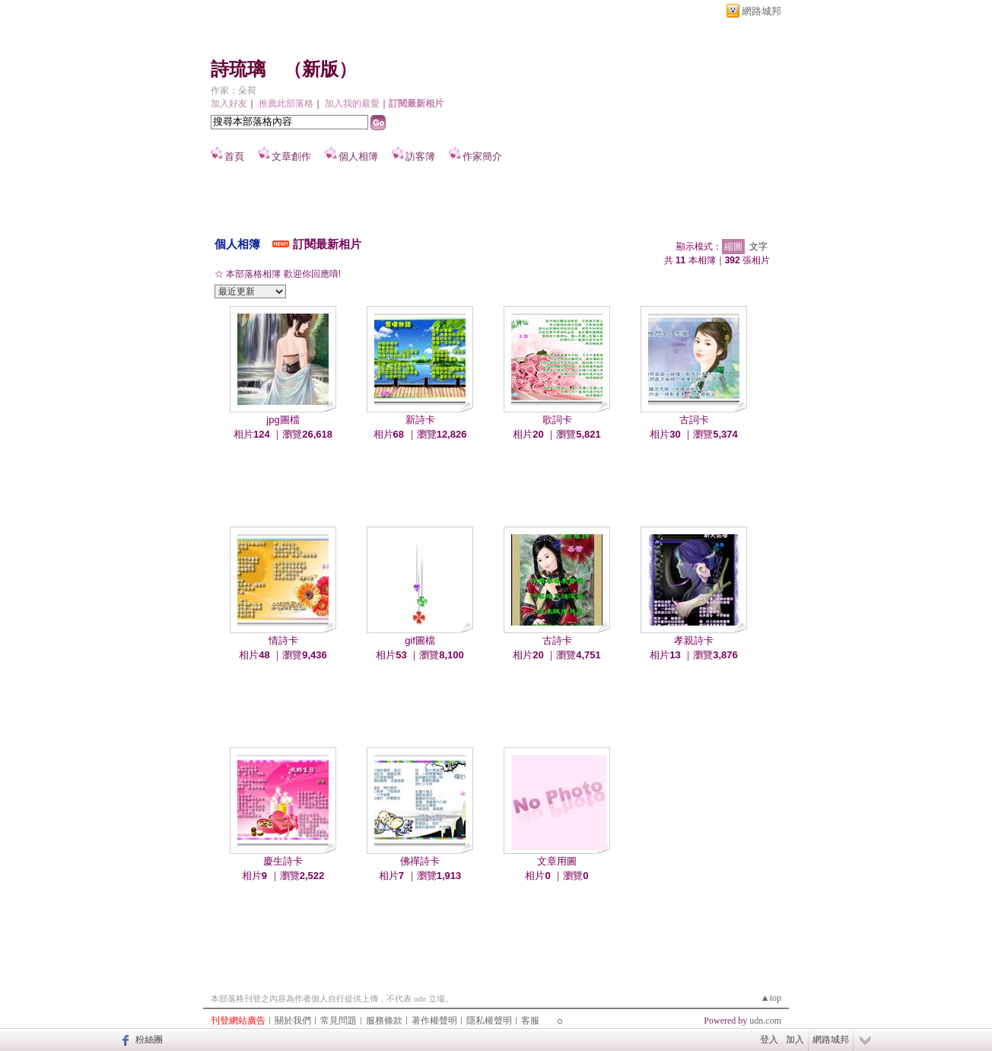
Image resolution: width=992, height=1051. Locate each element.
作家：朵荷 (233, 90)
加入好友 (229, 103)
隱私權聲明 (489, 1020)
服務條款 (384, 1020)
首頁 (234, 156)
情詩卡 (283, 640)
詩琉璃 (238, 69)
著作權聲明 (434, 1020)
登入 (769, 1039)
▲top (771, 997)
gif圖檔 (420, 640)
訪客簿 (420, 156)
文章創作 (291, 156)
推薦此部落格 (286, 103)
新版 (320, 69)
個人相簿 (358, 156)
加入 (795, 1039)
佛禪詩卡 (420, 861)
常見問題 (338, 1020)
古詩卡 (557, 640)
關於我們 (293, 1020)
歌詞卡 (557, 419)
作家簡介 (482, 156)
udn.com (765, 1020)
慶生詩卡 (283, 861)
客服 (530, 1020)
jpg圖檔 (282, 419)
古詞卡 (694, 419)
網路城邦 (761, 11)
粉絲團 (149, 1039)
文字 (758, 246)
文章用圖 (557, 861)
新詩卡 (420, 419)
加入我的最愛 (352, 103)
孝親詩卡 (694, 640)
